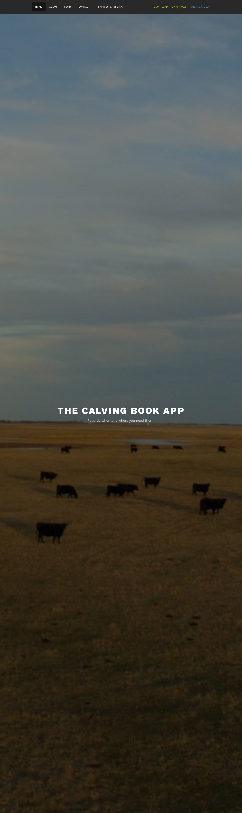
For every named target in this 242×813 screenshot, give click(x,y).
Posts (68, 6)
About (53, 6)
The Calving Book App (121, 410)
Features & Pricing (110, 6)
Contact (84, 6)
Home (38, 6)
